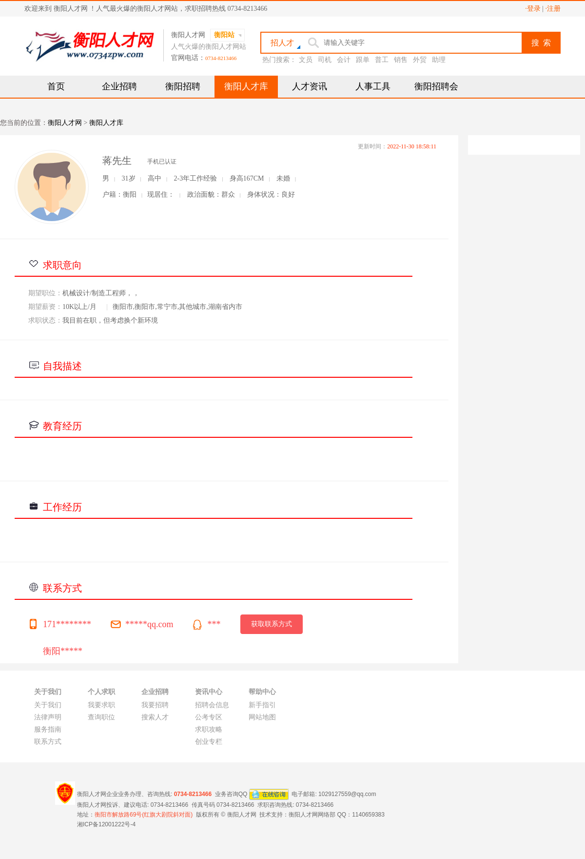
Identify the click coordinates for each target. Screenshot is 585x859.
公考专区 (208, 717)
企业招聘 (119, 86)
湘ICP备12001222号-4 (106, 824)
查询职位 (101, 717)
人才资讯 (309, 86)
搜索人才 (155, 717)
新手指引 (262, 705)
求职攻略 (208, 729)
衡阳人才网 (65, 122)
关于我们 (47, 705)
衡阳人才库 (246, 86)
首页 (56, 86)
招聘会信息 (212, 705)
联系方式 (47, 741)
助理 (439, 59)
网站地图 (262, 717)
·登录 (533, 8)
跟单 (363, 59)
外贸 (420, 59)
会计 (344, 59)
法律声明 (47, 717)
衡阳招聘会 (436, 86)
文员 (305, 59)
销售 (401, 59)
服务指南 (47, 729)
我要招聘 (155, 705)
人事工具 (372, 86)
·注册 (553, 8)
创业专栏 (208, 741)
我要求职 (101, 705)
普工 (382, 59)
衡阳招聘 (182, 86)
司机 (325, 59)
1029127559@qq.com (347, 793)
